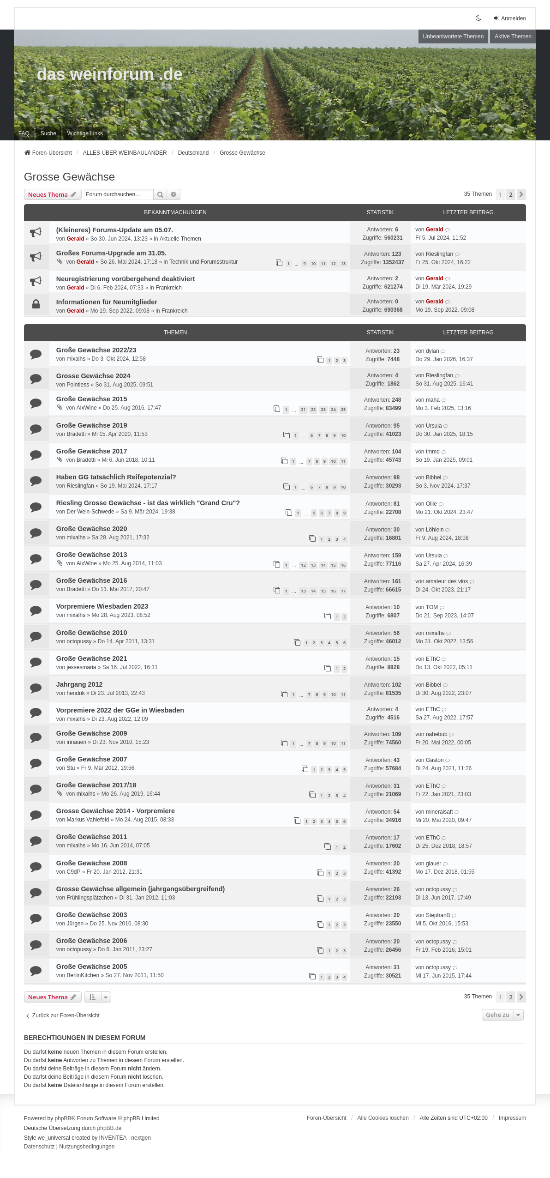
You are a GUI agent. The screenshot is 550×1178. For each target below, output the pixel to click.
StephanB (438, 915)
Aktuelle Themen (180, 239)
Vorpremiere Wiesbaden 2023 (102, 606)
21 (303, 409)
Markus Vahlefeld (87, 819)
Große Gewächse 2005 (91, 966)
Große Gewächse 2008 (91, 863)
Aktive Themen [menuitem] (513, 36)
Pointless (77, 384)
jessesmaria (81, 667)
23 (323, 409)
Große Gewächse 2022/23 (96, 350)
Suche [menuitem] (48, 133)
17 (343, 591)
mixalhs (75, 359)
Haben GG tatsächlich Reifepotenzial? (116, 477)
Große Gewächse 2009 (91, 733)
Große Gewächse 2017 (91, 451)
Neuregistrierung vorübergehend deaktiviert (125, 279)
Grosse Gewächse (69, 176)
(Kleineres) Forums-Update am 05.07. (114, 230)
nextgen (141, 1138)
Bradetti (75, 434)
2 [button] (510, 194)
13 (343, 263)
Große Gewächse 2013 (91, 554)
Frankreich (168, 287)
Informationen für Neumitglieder (106, 302)
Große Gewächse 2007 (91, 759)
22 (313, 409)
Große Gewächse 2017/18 (96, 785)
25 (343, 409)
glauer (433, 863)
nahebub (437, 734)
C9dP (73, 872)
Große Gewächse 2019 (91, 425)
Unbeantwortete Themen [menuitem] (453, 36)
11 (323, 263)
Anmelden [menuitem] (509, 18)
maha (433, 400)
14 (323, 565)
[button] (521, 194)
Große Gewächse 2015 (91, 399)
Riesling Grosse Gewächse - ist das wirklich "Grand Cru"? (148, 503)
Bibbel (433, 477)
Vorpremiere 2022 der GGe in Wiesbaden (120, 710)
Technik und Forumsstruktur (203, 262)
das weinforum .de (110, 74)
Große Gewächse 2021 (91, 658)
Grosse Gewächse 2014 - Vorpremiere (115, 811)
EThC (433, 659)
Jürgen (75, 923)
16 (343, 565)
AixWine (87, 408)
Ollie (431, 504)
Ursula (434, 426)
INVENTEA (113, 1138)
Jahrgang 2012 (79, 684)
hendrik (75, 693)
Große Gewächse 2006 (91, 940)
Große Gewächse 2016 (91, 580)
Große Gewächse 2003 (91, 914)
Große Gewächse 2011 (91, 836)
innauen (76, 742)
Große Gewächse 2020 (91, 528)
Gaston (435, 760)
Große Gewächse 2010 (91, 632)
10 (313, 263)
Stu (70, 768)
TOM (432, 607)
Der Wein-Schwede (90, 511)
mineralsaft (439, 812)
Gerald (75, 239)
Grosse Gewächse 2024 (93, 376)
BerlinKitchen (82, 975)
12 (333, 263)
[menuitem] (85, 133)
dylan (432, 351)
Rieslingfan (439, 254)
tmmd (433, 451)
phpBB (63, 1118)
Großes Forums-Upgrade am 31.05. (111, 253)
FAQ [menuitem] (24, 133)
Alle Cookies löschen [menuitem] (383, 1118)
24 (333, 409)
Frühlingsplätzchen (89, 897)
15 (333, 565)
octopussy (78, 641)
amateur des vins (447, 581)
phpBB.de (109, 1128)
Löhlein (435, 529)
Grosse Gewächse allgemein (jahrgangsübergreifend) (140, 889)
